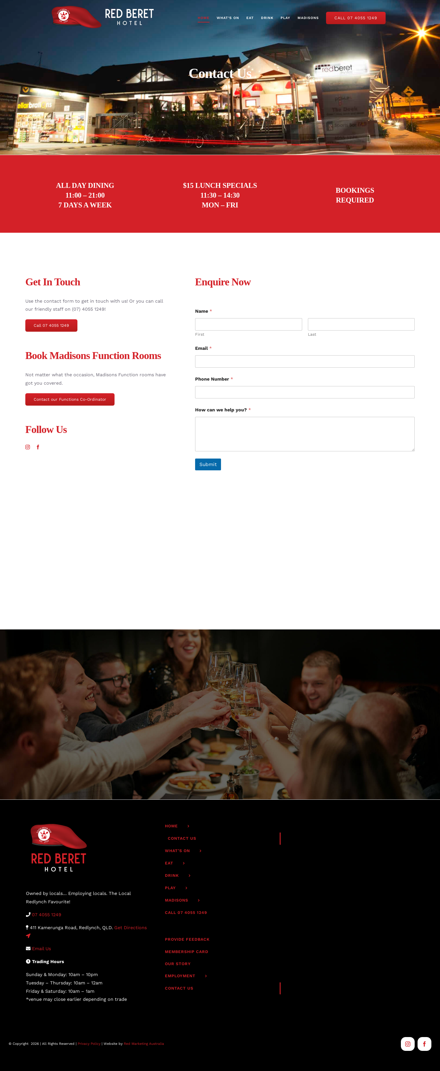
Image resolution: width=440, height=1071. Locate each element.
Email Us (41, 948)
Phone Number (214, 379)
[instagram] (27, 447)
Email (203, 348)
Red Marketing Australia (144, 1044)
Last (312, 334)
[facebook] (38, 447)
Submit (208, 464)
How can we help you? (223, 410)
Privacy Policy (89, 1044)
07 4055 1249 (46, 914)
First (199, 334)
